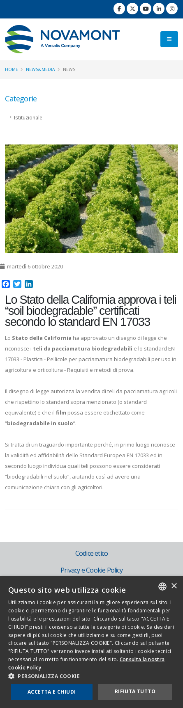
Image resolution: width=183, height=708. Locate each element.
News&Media (40, 69)
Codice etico (91, 553)
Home (11, 69)
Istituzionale (28, 117)
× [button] (174, 586)
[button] (91, 676)
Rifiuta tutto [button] (135, 691)
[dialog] (91, 642)
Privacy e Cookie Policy (91, 570)
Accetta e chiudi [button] (52, 691)
